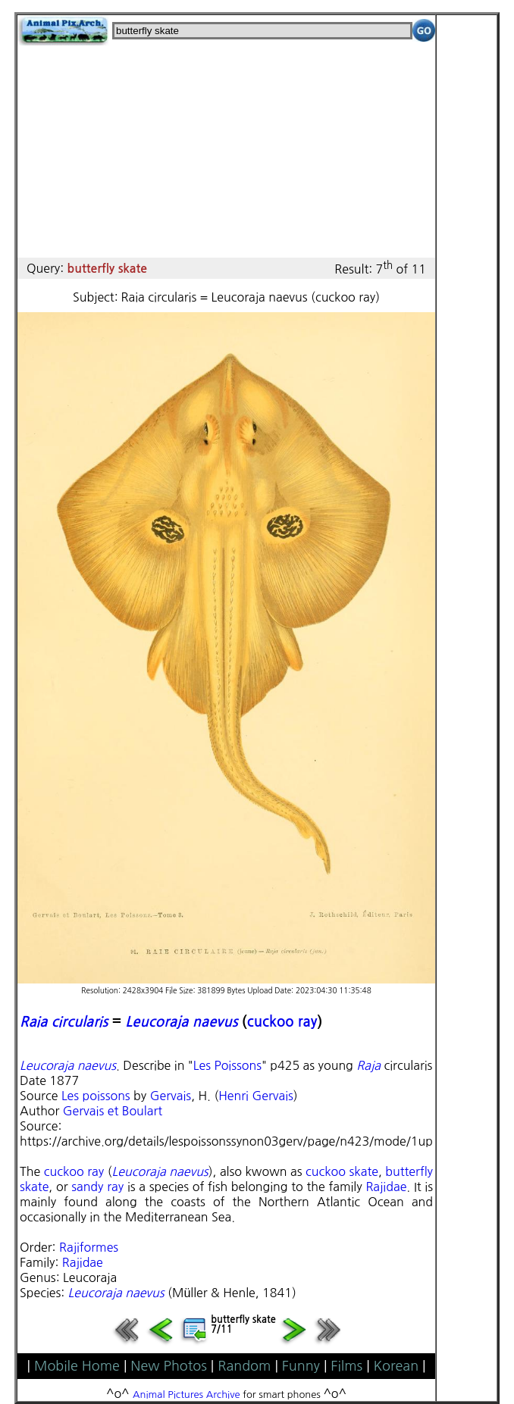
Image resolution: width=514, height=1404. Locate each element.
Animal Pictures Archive (186, 1394)
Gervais (170, 1096)
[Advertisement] (226, 151)
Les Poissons (227, 1065)
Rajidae (385, 1186)
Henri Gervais (255, 1096)
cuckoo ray (282, 1022)
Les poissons (95, 1096)
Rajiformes (88, 1247)
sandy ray (97, 1186)
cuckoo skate (342, 1171)
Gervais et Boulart (112, 1111)
